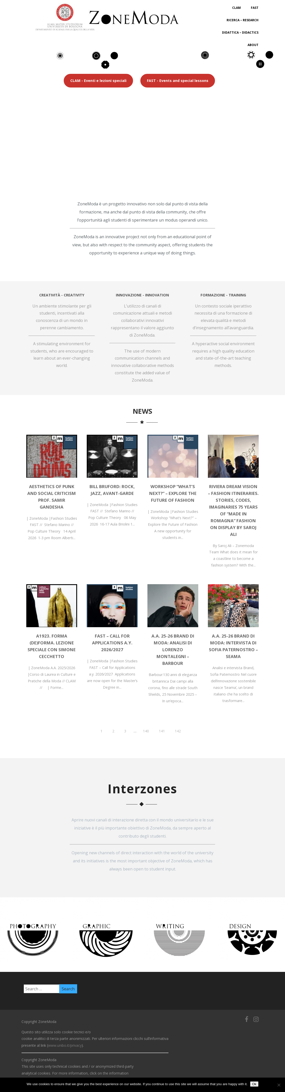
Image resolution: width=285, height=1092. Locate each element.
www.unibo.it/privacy (65, 1045)
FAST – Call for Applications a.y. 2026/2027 (112, 642)
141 (162, 731)
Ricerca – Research (242, 20)
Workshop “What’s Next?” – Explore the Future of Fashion (172, 493)
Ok (254, 1084)
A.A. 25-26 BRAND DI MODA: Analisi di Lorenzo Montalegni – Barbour (172, 649)
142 (178, 731)
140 (146, 731)
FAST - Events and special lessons (177, 80)
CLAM (236, 8)
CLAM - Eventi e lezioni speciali (98, 80)
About (253, 45)
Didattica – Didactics (240, 32)
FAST (254, 8)
